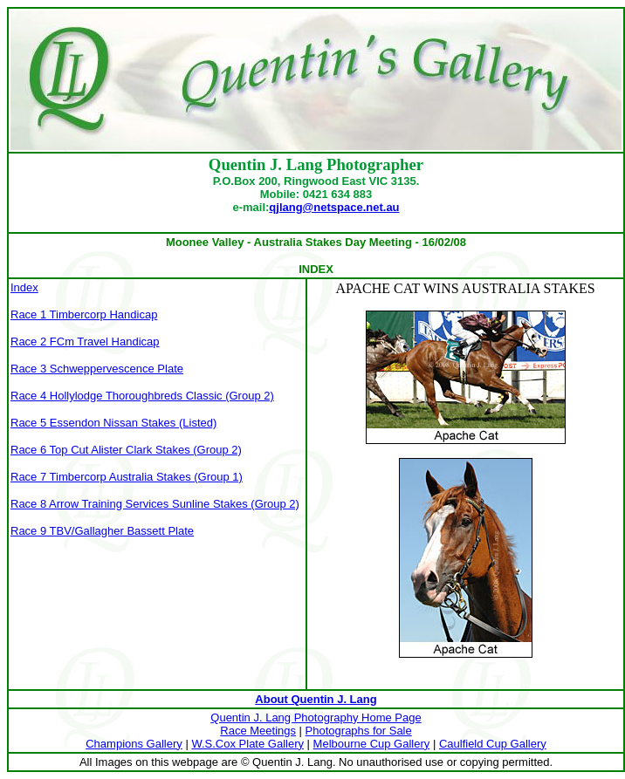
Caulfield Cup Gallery (492, 743)
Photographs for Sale (359, 730)
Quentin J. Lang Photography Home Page (315, 717)
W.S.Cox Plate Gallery (247, 743)
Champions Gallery (134, 743)
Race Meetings (258, 730)
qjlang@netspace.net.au (334, 207)
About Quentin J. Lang (315, 699)
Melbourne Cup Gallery (371, 743)
